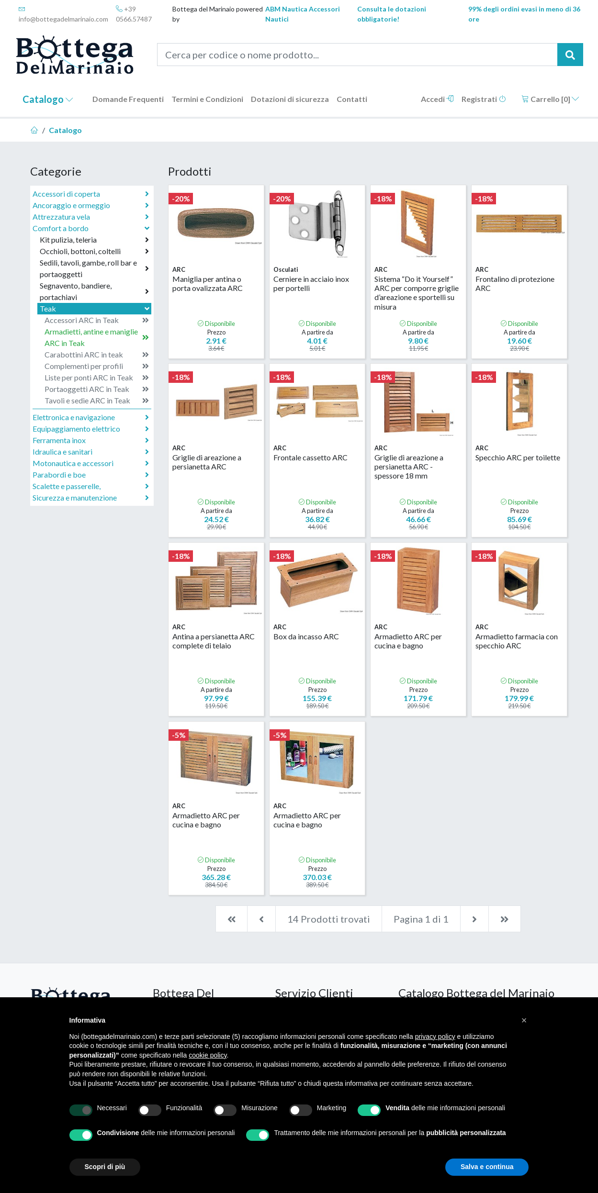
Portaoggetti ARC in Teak (97, 389)
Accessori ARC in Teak (97, 320)
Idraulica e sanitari (91, 451)
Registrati (484, 98)
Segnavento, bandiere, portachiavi (94, 291)
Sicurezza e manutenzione (91, 497)
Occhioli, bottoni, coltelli (94, 251)
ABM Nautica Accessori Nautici (302, 14)
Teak (95, 308)
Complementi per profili (97, 366)
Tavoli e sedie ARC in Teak (97, 400)
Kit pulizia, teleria (94, 239)
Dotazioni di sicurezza (290, 98)
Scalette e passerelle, (91, 486)
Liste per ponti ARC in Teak (97, 377)
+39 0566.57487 (134, 14)
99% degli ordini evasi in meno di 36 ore (524, 14)
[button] (524, 1020)
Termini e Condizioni (207, 98)
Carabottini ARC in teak (97, 354)
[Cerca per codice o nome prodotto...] (357, 54)
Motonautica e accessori (91, 463)
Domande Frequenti (128, 98)
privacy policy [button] (435, 1036)
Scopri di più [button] (105, 1167)
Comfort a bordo (92, 228)
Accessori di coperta (91, 194)
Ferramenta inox (91, 440)
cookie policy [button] (207, 1055)
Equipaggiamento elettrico (91, 429)
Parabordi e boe (91, 474)
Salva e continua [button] (487, 1167)
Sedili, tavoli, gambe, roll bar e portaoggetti (94, 268)
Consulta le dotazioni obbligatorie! (391, 14)
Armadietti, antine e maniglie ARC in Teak (97, 337)
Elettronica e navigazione (91, 417)
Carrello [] (550, 98)
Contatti (352, 98)
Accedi (437, 98)
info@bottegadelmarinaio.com (63, 14)
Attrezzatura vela (91, 217)
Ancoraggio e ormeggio (91, 205)
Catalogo (48, 99)
